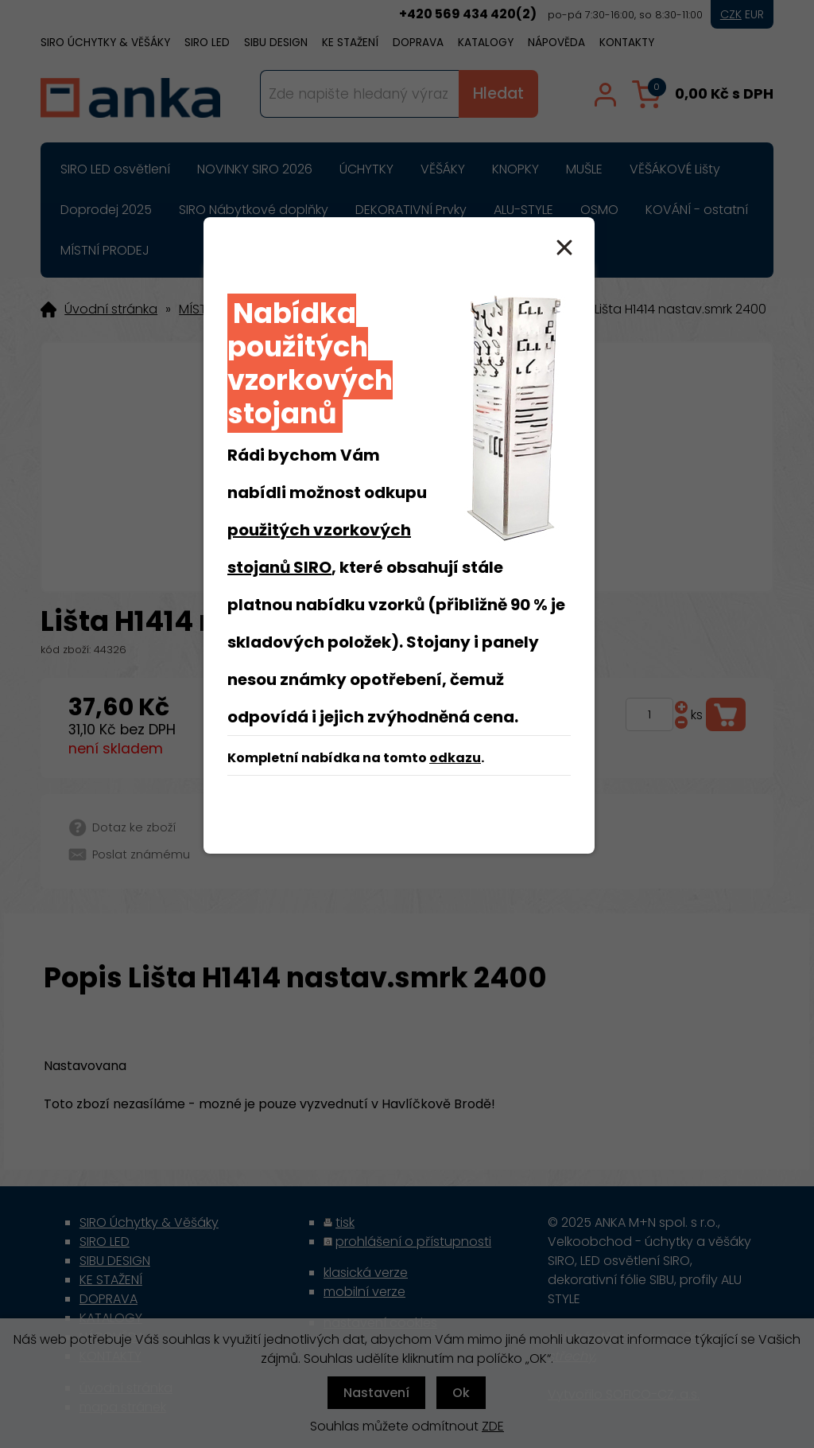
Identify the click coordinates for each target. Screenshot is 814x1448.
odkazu (455, 758)
